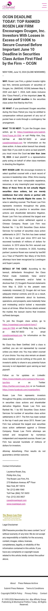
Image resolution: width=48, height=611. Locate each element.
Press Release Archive (28, 583)
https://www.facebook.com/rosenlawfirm (21, 390)
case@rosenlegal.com (12, 143)
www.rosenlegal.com (16, 504)
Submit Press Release (14, 588)
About (13, 583)
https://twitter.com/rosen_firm (16, 386)
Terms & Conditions (35, 588)
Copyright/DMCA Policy (11, 593)
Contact (43, 593)
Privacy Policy (31, 593)
